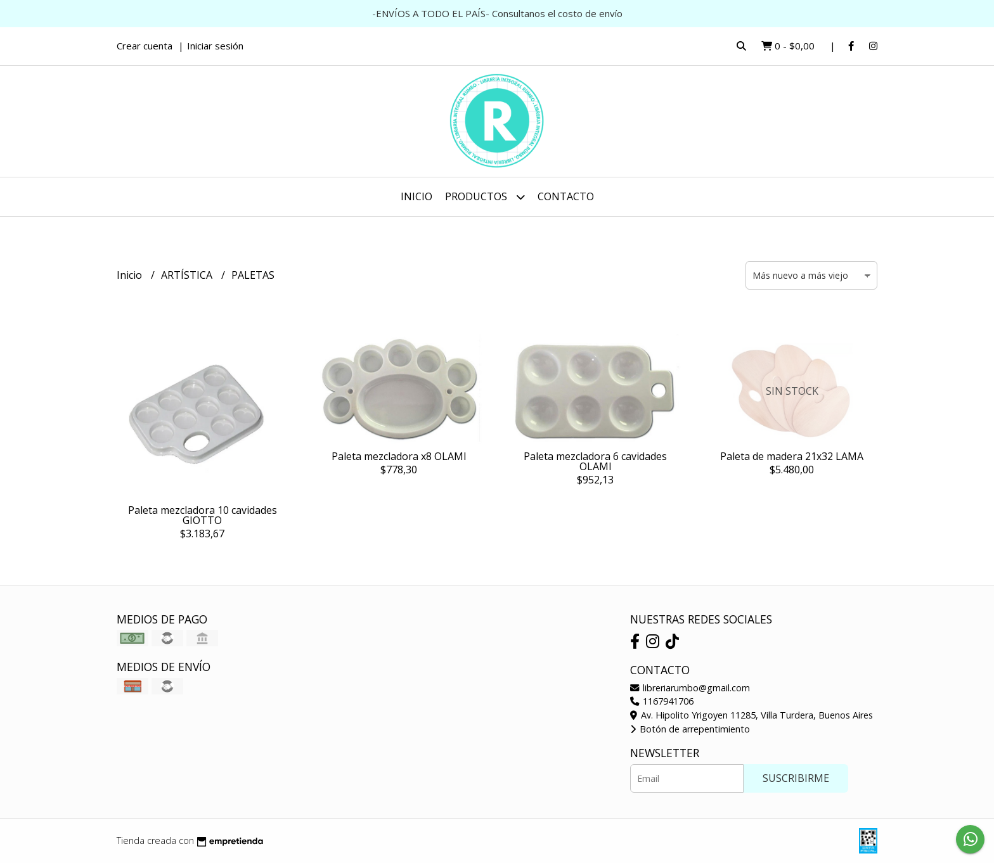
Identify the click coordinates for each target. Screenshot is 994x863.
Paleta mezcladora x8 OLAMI (399, 456)
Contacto (566, 196)
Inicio (416, 196)
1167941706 (662, 701)
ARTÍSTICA (188, 275)
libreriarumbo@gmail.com (690, 688)
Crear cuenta (144, 45)
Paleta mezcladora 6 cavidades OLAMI (595, 461)
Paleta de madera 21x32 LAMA (791, 456)
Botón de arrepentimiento (690, 729)
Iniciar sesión (215, 45)
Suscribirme (796, 778)
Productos (485, 196)
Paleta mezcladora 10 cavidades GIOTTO (202, 515)
